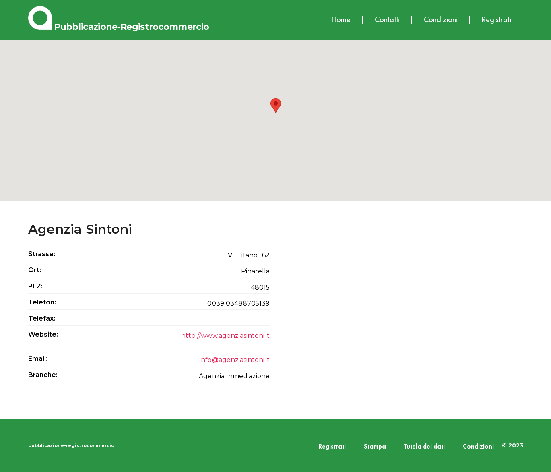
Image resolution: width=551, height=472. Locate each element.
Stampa (375, 447)
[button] (275, 113)
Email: (37, 358)
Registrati (496, 19)
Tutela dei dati (424, 447)
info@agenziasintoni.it (235, 360)
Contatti (387, 19)
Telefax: (41, 318)
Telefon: (42, 302)
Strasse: (41, 254)
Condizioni (441, 19)
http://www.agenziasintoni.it (225, 336)
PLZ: (35, 286)
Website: (43, 334)
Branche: (43, 375)
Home (341, 19)
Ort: (34, 270)
